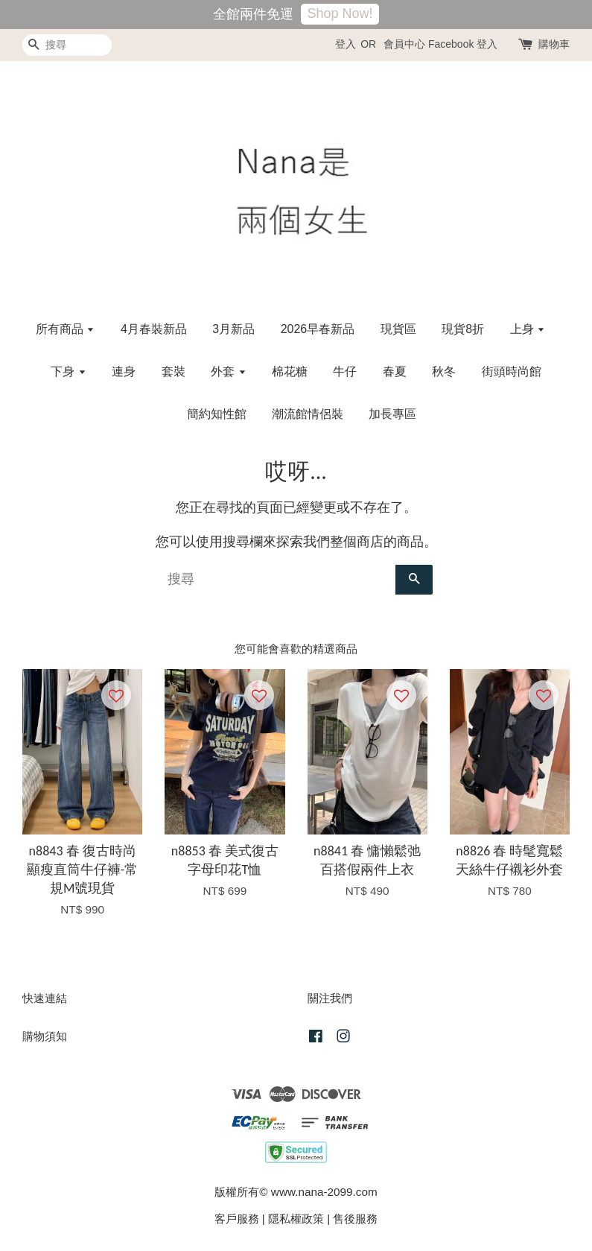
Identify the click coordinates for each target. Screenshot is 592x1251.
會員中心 (404, 44)
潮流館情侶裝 (307, 414)
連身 (124, 371)
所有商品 (65, 329)
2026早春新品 (318, 329)
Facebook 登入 (462, 44)
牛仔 (345, 371)
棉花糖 (290, 371)
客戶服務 (236, 1218)
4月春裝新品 (154, 329)
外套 (228, 371)
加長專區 (392, 414)
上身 (527, 329)
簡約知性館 (216, 414)
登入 (345, 44)
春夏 (395, 371)
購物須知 (44, 1036)
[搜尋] (67, 45)
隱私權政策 (296, 1218)
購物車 (554, 44)
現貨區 (398, 329)
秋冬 (444, 371)
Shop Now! (339, 13)
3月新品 (233, 329)
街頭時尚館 (511, 371)
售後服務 (355, 1218)
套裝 (173, 371)
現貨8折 (463, 329)
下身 (68, 371)
